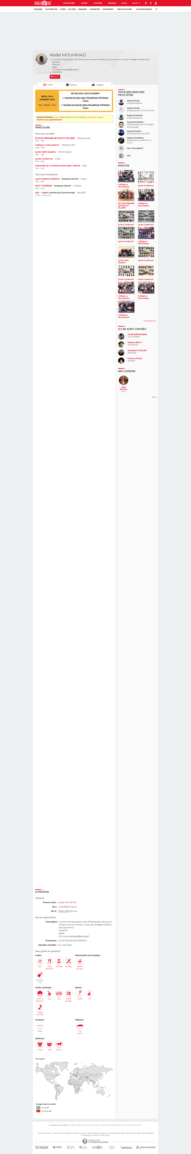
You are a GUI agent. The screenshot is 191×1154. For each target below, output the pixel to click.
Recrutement (103, 1133)
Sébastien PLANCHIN (137, 350)
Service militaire (124, 9)
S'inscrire (38, 9)
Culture (97, 3)
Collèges (72, 9)
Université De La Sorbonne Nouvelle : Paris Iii (57, 165)
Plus (136, 3)
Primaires (82, 9)
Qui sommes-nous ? (44, 1133)
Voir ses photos (150, 321)
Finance (112, 3)
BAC (40, 105)
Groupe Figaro (86, 1135)
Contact (55, 1133)
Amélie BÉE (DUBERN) (137, 334)
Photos (73, 85)
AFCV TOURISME (44, 186)
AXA (37, 192)
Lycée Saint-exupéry (45, 152)
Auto (124, 3)
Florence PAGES (135, 358)
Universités (95, 9)
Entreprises (108, 9)
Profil (50, 85)
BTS (54, 105)
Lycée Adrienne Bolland (47, 179)
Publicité (67, 1133)
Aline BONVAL (123, 388)
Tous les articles (92, 1133)
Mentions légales (147, 1133)
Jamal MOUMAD (134, 131)
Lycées (63, 9)
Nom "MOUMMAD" (135, 148)
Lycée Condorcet (44, 159)
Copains (100, 85)
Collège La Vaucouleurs (47, 145)
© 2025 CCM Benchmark (101, 1135)
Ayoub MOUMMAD (135, 122)
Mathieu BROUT (135, 342)
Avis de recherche (144, 9)
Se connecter (51, 9)
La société (83, 1133)
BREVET (47, 105)
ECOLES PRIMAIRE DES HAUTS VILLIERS (55, 138)
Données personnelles (117, 1133)
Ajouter (56, 77)
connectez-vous (94, 117)
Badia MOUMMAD (135, 115)
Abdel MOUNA (133, 101)
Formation (74, 1133)
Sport (84, 3)
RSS (61, 1133)
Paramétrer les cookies (133, 1133)
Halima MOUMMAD (135, 138)
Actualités (69, 3)
